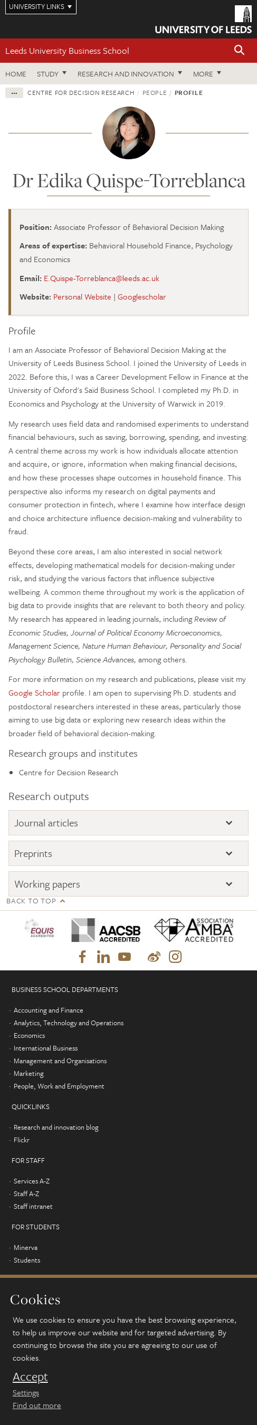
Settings (26, 1392)
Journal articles (46, 822)
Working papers (47, 884)
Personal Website (82, 296)
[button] (239, 51)
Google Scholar (34, 692)
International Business (46, 1048)
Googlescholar (142, 296)
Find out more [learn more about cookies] (37, 1405)
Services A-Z (32, 1181)
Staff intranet (33, 1206)
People (154, 92)
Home (15, 73)
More (203, 73)
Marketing (29, 1073)
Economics (29, 1035)
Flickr (22, 1139)
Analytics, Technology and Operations (68, 1022)
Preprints (33, 853)
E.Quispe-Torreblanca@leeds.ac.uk (101, 278)
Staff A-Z (26, 1193)
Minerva (25, 1247)
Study (48, 73)
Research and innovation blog (56, 1127)
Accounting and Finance (48, 1010)
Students (27, 1260)
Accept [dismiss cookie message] (30, 1376)
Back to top (31, 900)
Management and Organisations (60, 1060)
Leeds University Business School (67, 50)
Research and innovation (126, 73)
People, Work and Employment (59, 1086)
